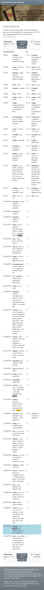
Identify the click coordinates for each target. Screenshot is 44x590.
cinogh (14, 278)
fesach (14, 339)
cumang (15, 365)
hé (32, 172)
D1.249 (6, 526)
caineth (19, 276)
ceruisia (14, 221)
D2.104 (28, 73)
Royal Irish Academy (22, 584)
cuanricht (38, 69)
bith (21, 249)
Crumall (15, 88)
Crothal (15, 55)
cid (13, 514)
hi (17, 473)
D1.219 (6, 211)
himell (17, 477)
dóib (13, 410)
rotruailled (15, 296)
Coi (13, 276)
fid (18, 497)
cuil (20, 526)
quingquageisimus (18, 105)
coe (18, 174)
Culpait (14, 351)
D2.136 (28, 140)
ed (22, 512)
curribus (34, 148)
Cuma (14, 225)
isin (20, 457)
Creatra (15, 211)
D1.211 (6, 134)
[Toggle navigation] (41, 2)
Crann (14, 286)
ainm (14, 300)
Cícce (14, 94)
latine (18, 549)
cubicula (15, 363)
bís (21, 533)
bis (17, 545)
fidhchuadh (35, 142)
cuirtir (21, 471)
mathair (33, 81)
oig (16, 341)
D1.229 (6, 310)
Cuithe (14, 492)
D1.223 (6, 246)
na (13, 123)
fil (17, 489)
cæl (17, 547)
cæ (20, 439)
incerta (18, 251)
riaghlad (34, 192)
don (18, 374)
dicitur (14, 231)
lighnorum (15, 261)
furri (13, 545)
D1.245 (6, 484)
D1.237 (6, 399)
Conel (14, 67)
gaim (14, 321)
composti (15, 402)
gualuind (17, 543)
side (17, 323)
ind (13, 341)
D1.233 (6, 368)
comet (17, 353)
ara (19, 518)
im (20, 188)
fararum (20, 504)
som (39, 174)
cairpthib (34, 150)
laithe (20, 97)
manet (14, 447)
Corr (13, 431)
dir (22, 477)
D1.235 (6, 379)
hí (18, 461)
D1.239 (6, 423)
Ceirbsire (15, 217)
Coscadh (15, 135)
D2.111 (28, 188)
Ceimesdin (16, 380)
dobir (20, 425)
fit (18, 331)
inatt (21, 363)
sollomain (36, 172)
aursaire (15, 160)
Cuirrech (15, 146)
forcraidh (34, 77)
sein (13, 481)
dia (19, 168)
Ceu (13, 247)
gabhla (21, 121)
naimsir (14, 61)
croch (33, 57)
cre (19, 286)
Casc (14, 368)
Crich (33, 117)
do (18, 271)
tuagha (18, 268)
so (22, 196)
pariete (14, 333)
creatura (15, 213)
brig (21, 77)
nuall (20, 57)
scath (33, 137)
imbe (16, 190)
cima (21, 256)
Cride (14, 374)
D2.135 (28, 134)
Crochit (15, 385)
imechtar (15, 259)
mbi (17, 376)
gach (22, 387)
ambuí (14, 79)
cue (20, 166)
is (14, 156)
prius (18, 435)
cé (13, 251)
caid (20, 447)
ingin (33, 75)
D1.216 (6, 188)
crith (20, 374)
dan (20, 156)
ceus (21, 247)
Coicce (33, 94)
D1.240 (6, 431)
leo (18, 172)
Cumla (14, 97)
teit (32, 69)
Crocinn (15, 310)
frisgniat (15, 158)
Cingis (14, 103)
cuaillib (22, 536)
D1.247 (6, 502)
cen (38, 129)
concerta (15, 121)
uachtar (14, 512)
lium (13, 233)
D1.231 (6, 351)
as (17, 231)
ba (13, 170)
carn (18, 485)
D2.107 (28, 117)
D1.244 (6, 470)
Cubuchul (15, 361)
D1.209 (6, 117)
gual (20, 540)
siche (18, 329)
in (18, 61)
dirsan (19, 178)
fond (14, 288)
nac (18, 510)
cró (35, 190)
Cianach (15, 73)
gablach (38, 117)
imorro (21, 414)
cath (20, 337)
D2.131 (28, 84)
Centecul (15, 292)
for (16, 406)
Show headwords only (9, 36)
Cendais (15, 465)
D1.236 (6, 385)
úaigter (14, 516)
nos (17, 445)
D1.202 (6, 67)
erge (15, 433)
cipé (13, 235)
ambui (37, 79)
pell (13, 306)
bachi (22, 174)
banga (14, 382)
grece (14, 241)
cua (20, 492)
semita (14, 504)
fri (18, 416)
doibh (14, 329)
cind (15, 467)
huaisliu (17, 533)
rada (16, 416)
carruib (20, 521)
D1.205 (6, 88)
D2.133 (28, 94)
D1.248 (6, 508)
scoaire (14, 219)
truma (21, 545)
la (20, 109)
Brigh (33, 79)
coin (21, 154)
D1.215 (6, 165)
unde (20, 229)
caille (18, 502)
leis (13, 406)
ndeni (23, 304)
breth (14, 479)
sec (23, 455)
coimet (20, 355)
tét (22, 67)
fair (19, 487)
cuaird (22, 202)
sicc (22, 329)
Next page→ (22, 47)
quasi (21, 361)
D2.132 (28, 88)
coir (22, 514)
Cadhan (15, 439)
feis (19, 339)
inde (19, 489)
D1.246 (6, 492)
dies (22, 107)
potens (14, 404)
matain (14, 345)
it (12, 268)
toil (37, 196)
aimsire (14, 204)
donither (15, 487)
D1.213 (6, 146)
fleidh (33, 99)
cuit (13, 387)
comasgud (15, 408)
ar (13, 156)
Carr (13, 485)
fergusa (15, 75)
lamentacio (16, 280)
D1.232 (6, 361)
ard (15, 390)
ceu (32, 168)
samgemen (21, 314)
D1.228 (6, 291)
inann (17, 156)
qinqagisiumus (36, 105)
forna (14, 428)
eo (21, 225)
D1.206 (6, 94)
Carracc (15, 455)
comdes (20, 233)
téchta (14, 271)
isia (21, 321)
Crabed (14, 188)
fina (21, 168)
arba (13, 523)
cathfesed (21, 345)
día (40, 192)
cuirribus (15, 148)
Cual (13, 536)
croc (20, 310)
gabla (33, 123)
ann (21, 296)
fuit (23, 351)
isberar (20, 538)
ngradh (33, 126)
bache (14, 168)
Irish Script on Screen (19, 586)
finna (18, 312)
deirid (14, 489)
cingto (20, 266)
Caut (14, 85)
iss (20, 512)
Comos (14, 399)
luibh (18, 241)
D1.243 (6, 465)
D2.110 (28, 165)
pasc (21, 368)
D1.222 (6, 239)
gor (21, 455)
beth (20, 271)
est (17, 227)
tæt (13, 243)
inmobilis (15, 253)
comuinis (15, 229)
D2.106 (28, 103)
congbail (15, 425)
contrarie (22, 316)
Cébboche (34, 166)
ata (22, 268)
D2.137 (28, 196)
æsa (18, 392)
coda (21, 408)
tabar (22, 518)
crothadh (15, 57)
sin (15, 316)
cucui (14, 521)
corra (21, 418)
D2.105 (28, 97)
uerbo (16, 266)
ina (18, 341)
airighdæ (15, 394)
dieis (32, 109)
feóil (39, 94)
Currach (34, 146)
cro (13, 190)
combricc (15, 459)
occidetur (20, 325)
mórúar (33, 180)
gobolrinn (15, 208)
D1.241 (6, 439)
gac (21, 416)
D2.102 (28, 55)
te (23, 492)
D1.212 (6, 140)
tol (18, 196)
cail (20, 351)
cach (18, 406)
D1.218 (6, 201)
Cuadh (14, 140)
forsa (14, 376)
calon (14, 549)
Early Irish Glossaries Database (12, 2)
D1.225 (6, 264)
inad (20, 441)
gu (21, 135)
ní (12, 433)
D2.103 (28, 67)
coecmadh (34, 111)
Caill (13, 502)
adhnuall (38, 57)
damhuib (19, 428)
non (22, 443)
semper (21, 445)
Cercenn (15, 202)
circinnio (15, 206)
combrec (15, 294)
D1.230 (6, 337)
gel (17, 457)
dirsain (38, 183)
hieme (14, 325)
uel (13, 540)
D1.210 (6, 129)
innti (16, 538)
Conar (14, 129)
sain (23, 178)
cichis (18, 239)
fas (16, 499)
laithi (39, 97)
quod (14, 227)
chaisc (33, 114)
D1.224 (6, 256)
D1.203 (6, 73)
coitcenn (18, 327)
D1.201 (6, 55)
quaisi (17, 540)
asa (21, 241)
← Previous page (22, 43)
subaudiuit (17, 107)
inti (13, 273)
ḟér (21, 129)
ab (19, 225)
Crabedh (34, 188)
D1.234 (6, 374)
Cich (13, 239)
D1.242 (6, 455)
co (20, 343)
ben (19, 67)
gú (40, 135)
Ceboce (15, 166)
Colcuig (14, 526)
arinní (20, 119)
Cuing (14, 423)
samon (14, 174)
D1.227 (6, 286)
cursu (20, 431)
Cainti (33, 154)
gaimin (19, 318)
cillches (14, 304)
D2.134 (28, 129)
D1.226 (6, 276)
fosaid (22, 465)
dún (13, 441)
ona (18, 536)
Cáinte (14, 154)
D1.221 (6, 224)
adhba (14, 443)
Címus (14, 256)
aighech (35, 119)
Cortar (14, 471)
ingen (21, 73)
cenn (19, 85)
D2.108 (28, 146)
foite (23, 339)
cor (19, 479)
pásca (14, 371)
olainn (23, 302)
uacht (14, 355)
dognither (15, 59)
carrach (14, 518)
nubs (14, 249)
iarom (18, 300)
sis (13, 198)
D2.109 (28, 153)
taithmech (20, 481)
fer (32, 131)
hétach (14, 473)
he (15, 170)
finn (13, 312)
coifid (14, 497)
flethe (14, 99)
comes (20, 404)
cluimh (14, 452)
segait (14, 420)
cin (19, 129)
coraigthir (15, 475)
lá (39, 111)
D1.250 (6, 536)
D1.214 (6, 153)
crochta (33, 64)
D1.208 (6, 103)
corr (13, 510)
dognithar (34, 59)
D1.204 (6, 84)
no (16, 441)
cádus (19, 531)
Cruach (14, 508)
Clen (13, 196)
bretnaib (15, 302)
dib (16, 235)
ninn (22, 390)
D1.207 (6, 97)
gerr (21, 312)
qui (17, 316)
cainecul (15, 298)
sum (20, 172)
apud (14, 445)
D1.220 (6, 217)
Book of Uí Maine (28, 581)
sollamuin (19, 170)
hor (23, 475)
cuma (20, 231)
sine (23, 433)
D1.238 (6, 413)
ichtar (17, 514)
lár (20, 433)
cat (18, 347)
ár (38, 131)
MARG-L (18, 410)
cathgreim (15, 343)
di (13, 176)
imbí (37, 190)
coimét (14, 531)
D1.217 (6, 196)
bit (13, 538)
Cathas (14, 337)
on (19, 423)
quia (18, 443)
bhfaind (14, 449)
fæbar (33, 90)
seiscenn (15, 418)
